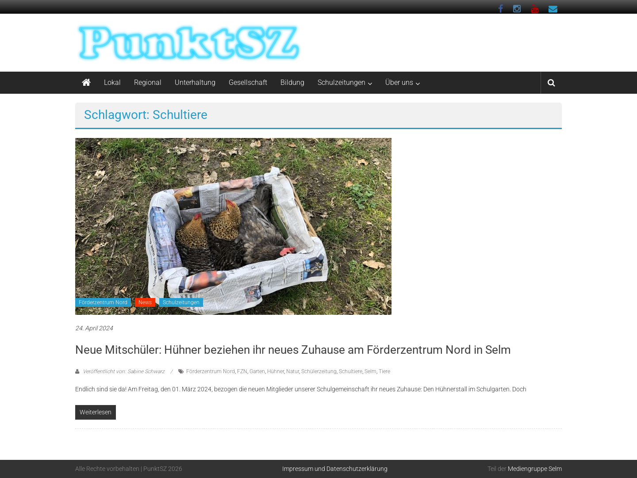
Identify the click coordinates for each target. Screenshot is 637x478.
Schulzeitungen (341, 82)
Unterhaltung (195, 82)
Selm (370, 371)
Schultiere (350, 371)
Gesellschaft (248, 82)
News (145, 302)
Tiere (384, 371)
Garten (257, 371)
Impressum (297, 468)
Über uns (399, 82)
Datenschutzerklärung (357, 468)
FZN (242, 371)
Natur (292, 371)
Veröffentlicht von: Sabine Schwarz (123, 371)
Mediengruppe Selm (535, 468)
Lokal (112, 82)
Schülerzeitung (319, 371)
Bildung (292, 82)
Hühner (275, 371)
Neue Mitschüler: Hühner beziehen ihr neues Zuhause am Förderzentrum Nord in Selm (293, 349)
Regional (147, 82)
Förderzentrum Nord (103, 302)
